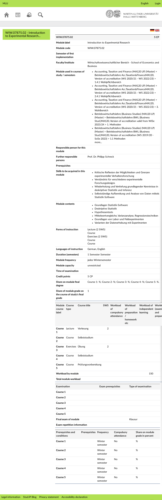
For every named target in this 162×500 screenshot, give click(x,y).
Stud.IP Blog (29, 497)
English (145, 3)
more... (98, 142)
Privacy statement (49, 497)
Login (158, 3)
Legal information (10, 497)
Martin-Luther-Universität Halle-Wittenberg (132, 13)
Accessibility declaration (75, 497)
